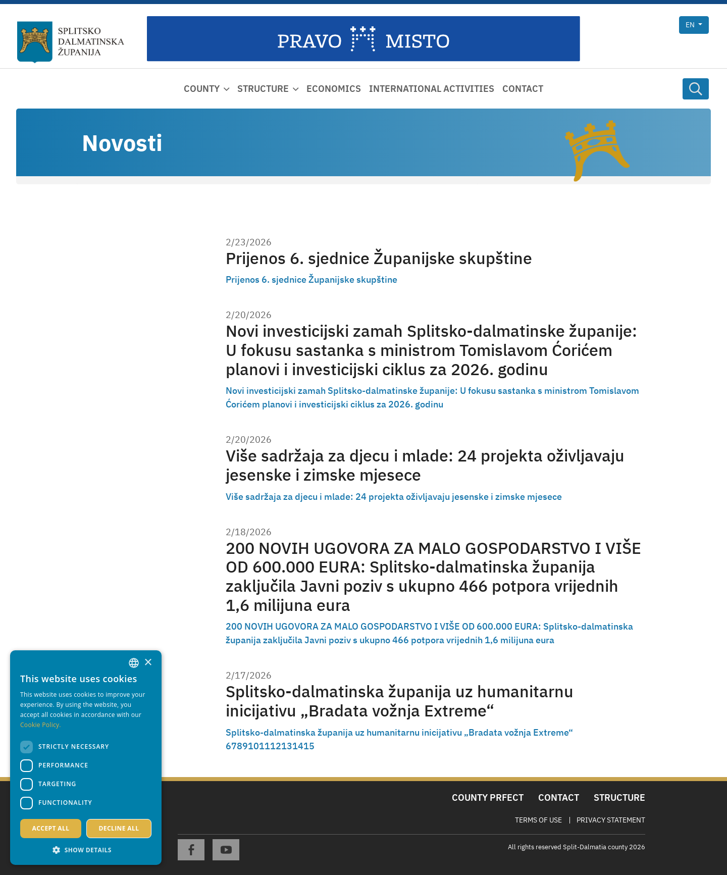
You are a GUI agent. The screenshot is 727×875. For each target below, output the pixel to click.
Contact (522, 88)
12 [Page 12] (275, 746)
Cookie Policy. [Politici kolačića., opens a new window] (40, 724)
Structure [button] (263, 88)
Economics (333, 88)
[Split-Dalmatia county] (71, 42)
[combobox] (134, 663)
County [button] (202, 88)
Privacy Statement (611, 820)
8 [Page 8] (239, 746)
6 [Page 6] (228, 746)
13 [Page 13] (286, 746)
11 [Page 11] (264, 746)
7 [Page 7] (234, 746)
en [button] (691, 24)
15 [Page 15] (309, 746)
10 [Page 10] (253, 746)
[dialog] (86, 757)
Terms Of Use (538, 820)
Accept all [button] (51, 828)
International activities (431, 88)
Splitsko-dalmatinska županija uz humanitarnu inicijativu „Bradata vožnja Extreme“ (400, 701)
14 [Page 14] (297, 746)
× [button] (147, 662)
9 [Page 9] (245, 746)
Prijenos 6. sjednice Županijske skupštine (379, 258)
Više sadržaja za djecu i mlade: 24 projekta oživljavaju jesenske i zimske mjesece (425, 465)
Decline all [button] (119, 828)
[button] (85, 850)
